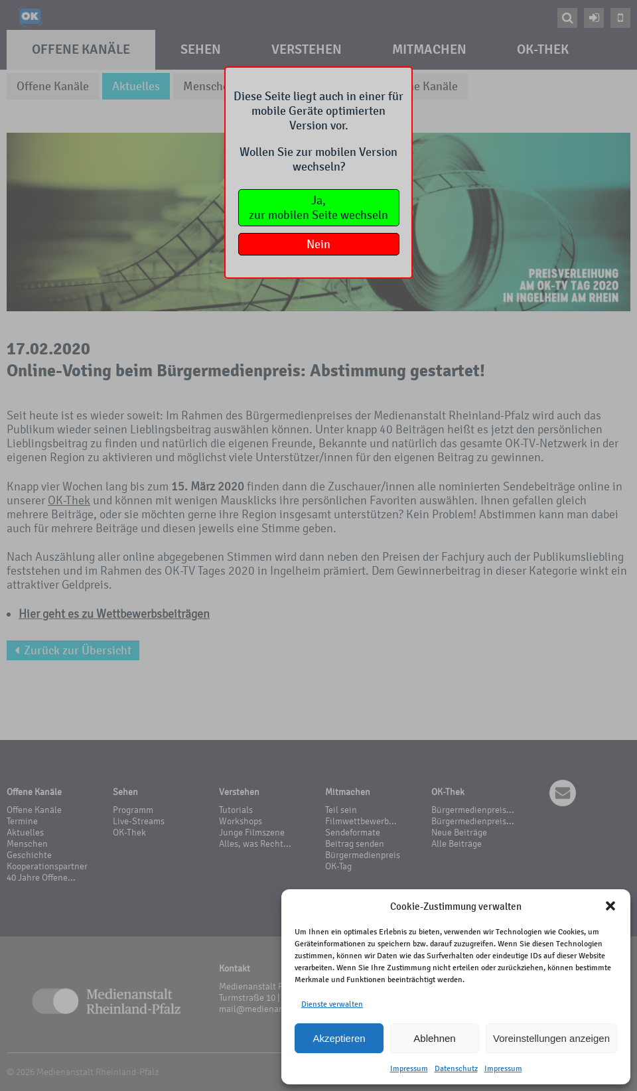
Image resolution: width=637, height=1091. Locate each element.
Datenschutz (456, 1068)
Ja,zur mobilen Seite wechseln (318, 207)
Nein (318, 244)
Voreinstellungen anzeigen (551, 1038)
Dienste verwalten (332, 1004)
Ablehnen (434, 1038)
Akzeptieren (339, 1038)
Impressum (409, 1068)
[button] (610, 905)
